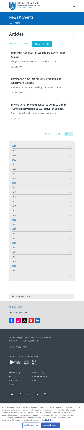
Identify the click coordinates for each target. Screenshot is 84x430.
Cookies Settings (39, 376)
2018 (14, 183)
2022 (14, 164)
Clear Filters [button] (43, 43)
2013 (14, 206)
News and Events (15, 307)
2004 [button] (26, 43)
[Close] (80, 410)
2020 (14, 173)
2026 (14, 146)
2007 (14, 233)
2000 (14, 266)
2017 (14, 187)
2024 (14, 155)
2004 (14, 247)
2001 (14, 261)
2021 (14, 169)
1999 (14, 270)
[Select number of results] (68, 134)
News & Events (21, 17)
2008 (14, 229)
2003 (14, 252)
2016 (14, 192)
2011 (14, 215)
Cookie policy (38, 372)
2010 (14, 220)
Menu (15, 22)
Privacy (12, 376)
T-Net (11, 384)
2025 (14, 150)
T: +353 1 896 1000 (17, 347)
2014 (14, 201)
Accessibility (14, 372)
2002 (14, 257)
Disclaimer (14, 380)
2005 (14, 243)
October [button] (14, 43)
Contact (35, 380)
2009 (14, 224)
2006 (14, 238)
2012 (14, 210)
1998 (14, 275)
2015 (14, 197)
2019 (14, 178)
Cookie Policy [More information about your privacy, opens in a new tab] (47, 422)
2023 (14, 160)
